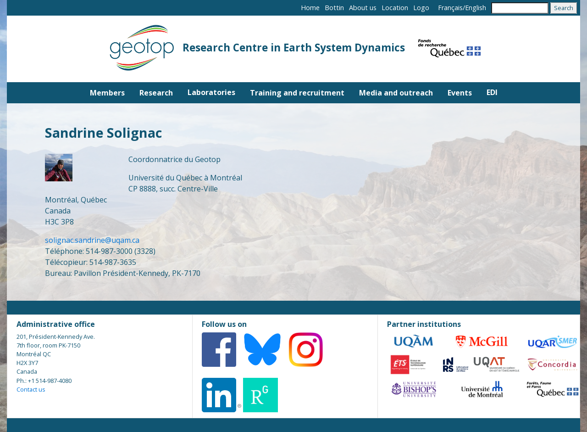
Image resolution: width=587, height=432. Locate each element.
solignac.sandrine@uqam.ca (93, 240)
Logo (421, 7)
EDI (492, 92)
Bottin (334, 7)
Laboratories (211, 92)
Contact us (31, 389)
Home (310, 7)
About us (363, 7)
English (475, 7)
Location (395, 7)
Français (450, 7)
